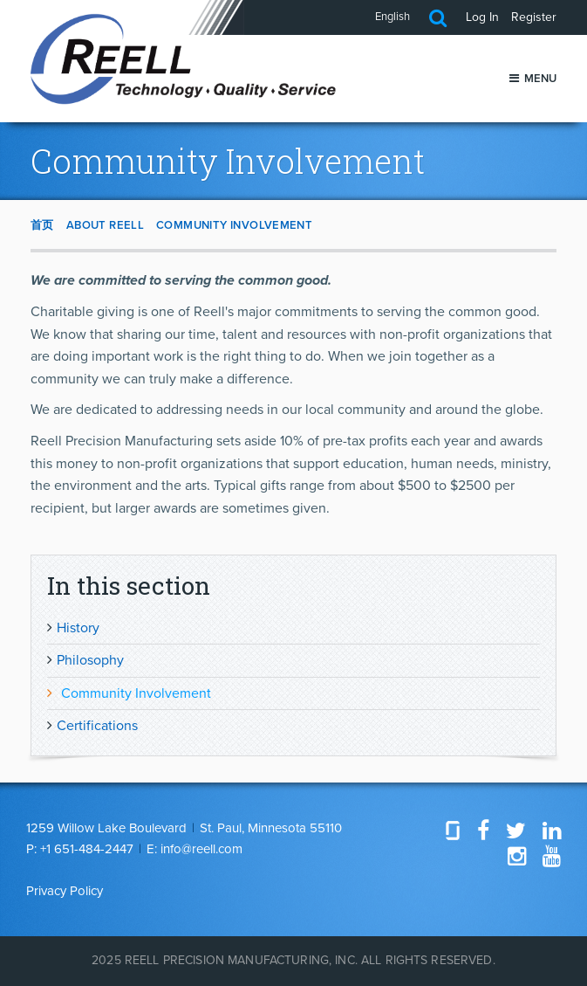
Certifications (97, 725)
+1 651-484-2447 (86, 849)
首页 (42, 225)
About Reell (105, 225)
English (392, 17)
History (78, 628)
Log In (482, 17)
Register (533, 17)
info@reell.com (201, 849)
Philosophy (90, 660)
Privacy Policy (64, 891)
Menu (532, 79)
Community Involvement (234, 225)
